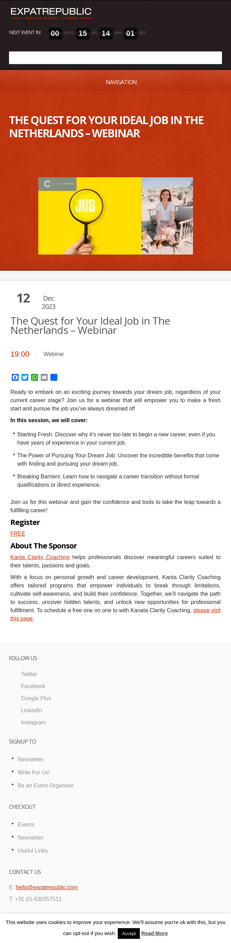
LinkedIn (31, 710)
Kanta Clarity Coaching (39, 557)
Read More (154, 933)
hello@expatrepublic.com (47, 887)
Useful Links (33, 851)
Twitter (29, 674)
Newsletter (31, 759)
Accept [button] (129, 933)
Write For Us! (34, 772)
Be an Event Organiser (46, 785)
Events (26, 824)
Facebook (33, 686)
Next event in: (25, 32)
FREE (17, 534)
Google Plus (36, 698)
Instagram (33, 722)
